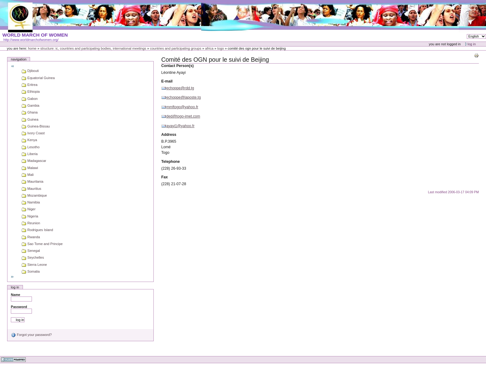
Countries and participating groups (175, 48)
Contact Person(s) (177, 66)
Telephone (170, 161)
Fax (164, 177)
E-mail (166, 81)
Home (32, 48)
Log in (472, 44)
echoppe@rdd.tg (180, 88)
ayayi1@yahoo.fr (180, 126)
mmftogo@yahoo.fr (182, 107)
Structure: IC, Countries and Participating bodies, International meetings (93, 48)
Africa (209, 48)
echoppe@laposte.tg (183, 97)
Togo (220, 48)
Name (15, 295)
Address (168, 134)
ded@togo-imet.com (183, 116)
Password (19, 307)
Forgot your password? (31, 335)
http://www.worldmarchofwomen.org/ (31, 40)
